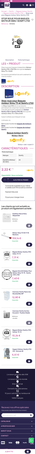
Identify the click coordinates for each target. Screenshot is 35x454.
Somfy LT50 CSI (17, 112)
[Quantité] (5, 180)
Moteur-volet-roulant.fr (26, 145)
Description (9, 60)
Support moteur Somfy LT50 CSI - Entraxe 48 (22, 350)
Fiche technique (24, 60)
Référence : (5, 24)
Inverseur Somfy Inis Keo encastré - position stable (21, 312)
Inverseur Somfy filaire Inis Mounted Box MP (22, 293)
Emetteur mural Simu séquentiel (20, 214)
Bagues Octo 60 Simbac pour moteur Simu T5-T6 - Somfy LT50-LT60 (22, 273)
